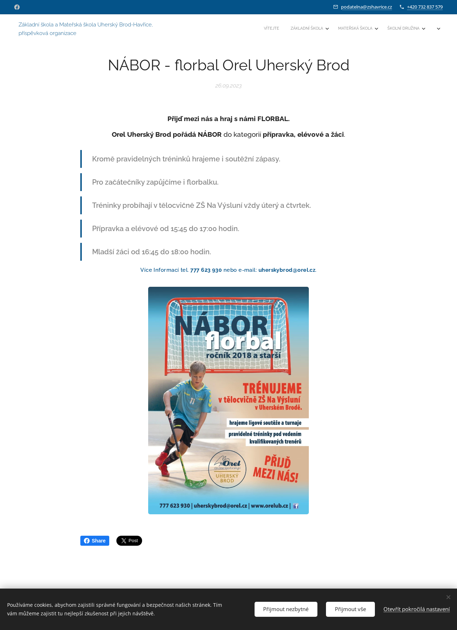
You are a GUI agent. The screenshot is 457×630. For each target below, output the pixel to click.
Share (95, 541)
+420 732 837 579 (425, 7)
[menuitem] (358, 29)
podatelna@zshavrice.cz (366, 7)
